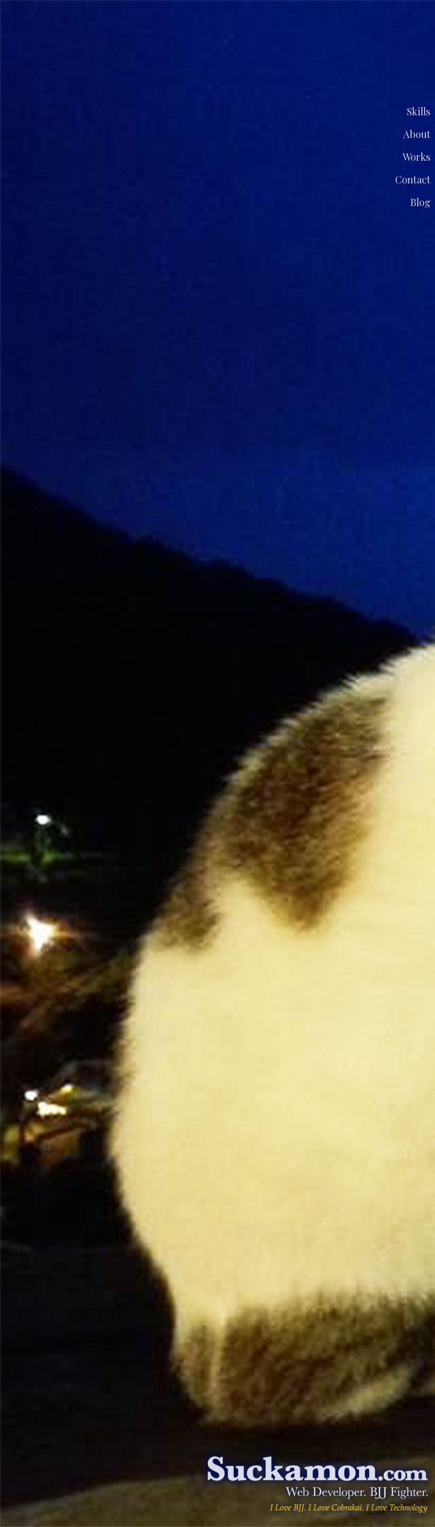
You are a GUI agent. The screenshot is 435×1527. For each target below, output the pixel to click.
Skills (418, 111)
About (416, 134)
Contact (412, 179)
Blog (420, 202)
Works (416, 156)
